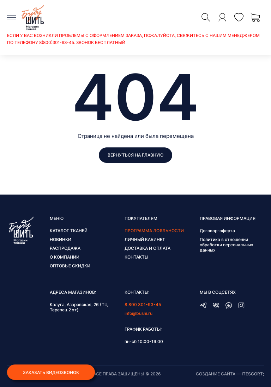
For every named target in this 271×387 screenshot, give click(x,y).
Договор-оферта (217, 230)
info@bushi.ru (138, 313)
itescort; (253, 373)
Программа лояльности (154, 230)
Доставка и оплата (147, 248)
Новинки (60, 239)
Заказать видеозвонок (51, 372)
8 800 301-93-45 (143, 304)
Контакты (136, 257)
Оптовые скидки (70, 265)
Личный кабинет (145, 239)
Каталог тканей (69, 230)
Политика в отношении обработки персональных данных (226, 245)
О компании (64, 257)
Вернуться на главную (135, 155)
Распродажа (65, 248)
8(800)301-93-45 (56, 42)
